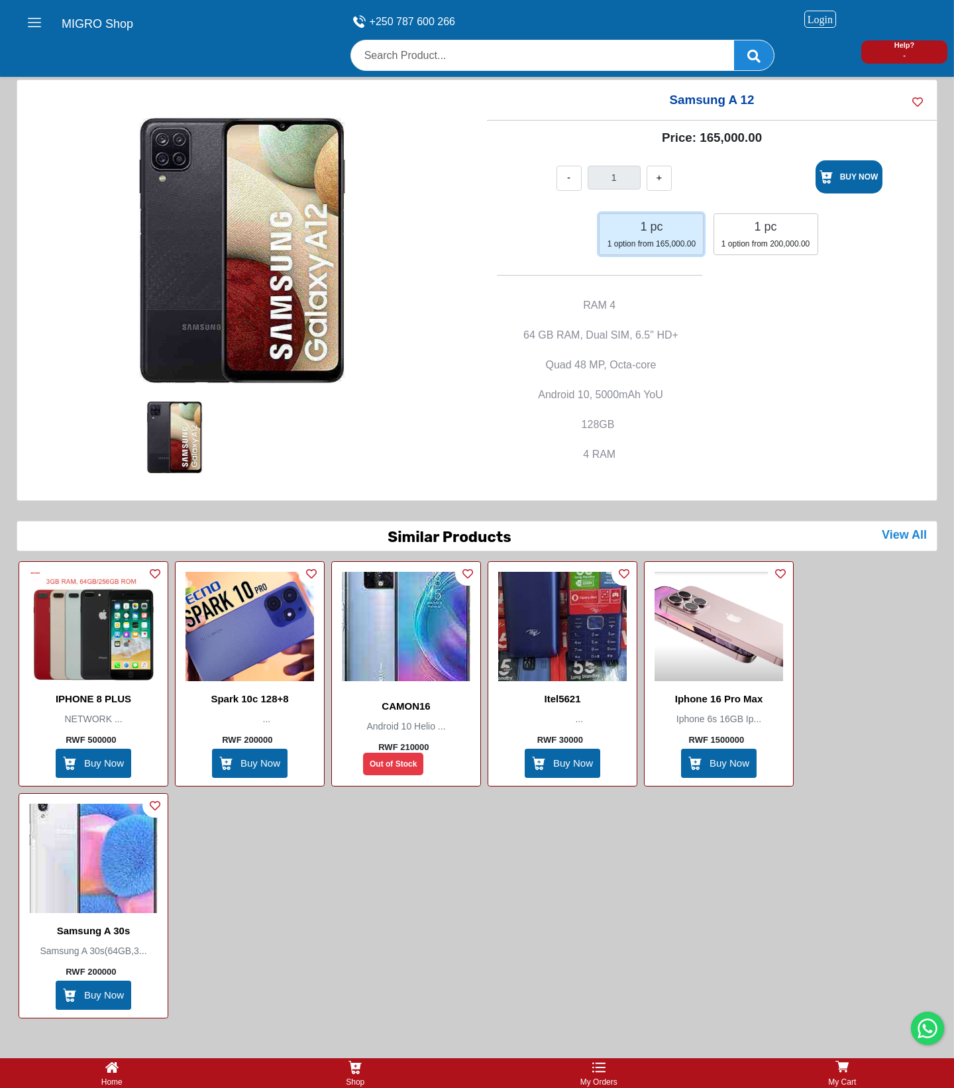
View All (904, 534)
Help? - (904, 50)
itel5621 (562, 698)
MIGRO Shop (97, 23)
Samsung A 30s (94, 930)
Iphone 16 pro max (719, 698)
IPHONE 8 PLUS (93, 698)
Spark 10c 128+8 (249, 698)
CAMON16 (406, 706)
